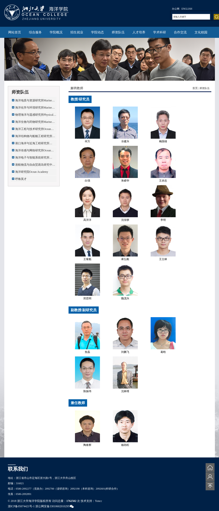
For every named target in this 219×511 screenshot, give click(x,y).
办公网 (175, 8)
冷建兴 (125, 141)
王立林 (163, 259)
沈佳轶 (125, 219)
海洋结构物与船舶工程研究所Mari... (33, 137)
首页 (195, 88)
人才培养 (138, 32)
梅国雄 (163, 141)
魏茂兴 (125, 298)
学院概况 (56, 32)
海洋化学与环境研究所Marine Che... (33, 108)
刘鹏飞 (125, 352)
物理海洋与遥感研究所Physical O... (34, 115)
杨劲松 (125, 445)
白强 (87, 180)
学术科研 (159, 32)
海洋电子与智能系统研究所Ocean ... (32, 158)
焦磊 (87, 352)
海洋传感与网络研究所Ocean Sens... (33, 151)
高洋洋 (87, 219)
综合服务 (35, 32)
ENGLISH (187, 8)
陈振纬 (87, 391)
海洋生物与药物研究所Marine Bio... (33, 122)
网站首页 (14, 32)
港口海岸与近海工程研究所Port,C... (32, 144)
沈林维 (125, 391)
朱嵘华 (125, 180)
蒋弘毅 (125, 259)
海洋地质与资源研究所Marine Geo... (33, 101)
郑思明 (87, 298)
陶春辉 (87, 445)
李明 (163, 219)
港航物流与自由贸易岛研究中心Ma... (35, 165)
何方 (87, 141)
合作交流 (180, 32)
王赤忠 (163, 180)
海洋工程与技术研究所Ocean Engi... (33, 130)
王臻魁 (87, 259)
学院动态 (97, 32)
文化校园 (201, 32)
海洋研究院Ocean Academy (31, 171)
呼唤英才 (21, 178)
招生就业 (76, 32)
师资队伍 (118, 32)
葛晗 (163, 352)
